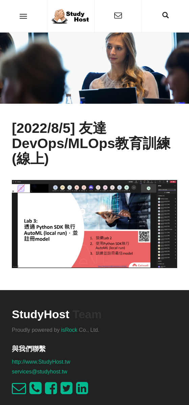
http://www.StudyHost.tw (41, 362)
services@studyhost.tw (39, 371)
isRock (69, 330)
